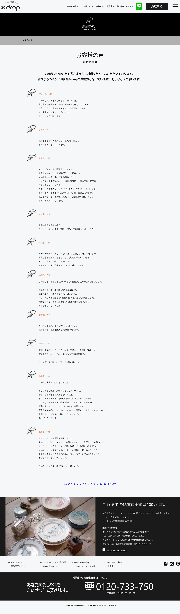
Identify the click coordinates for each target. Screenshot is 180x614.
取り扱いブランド (125, 6)
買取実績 (110, 6)
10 (101, 484)
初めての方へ (72, 6)
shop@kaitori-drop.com (117, 550)
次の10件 (112, 484)
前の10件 (68, 484)
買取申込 (157, 6)
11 (105, 484)
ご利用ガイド (87, 6)
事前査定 (100, 6)
